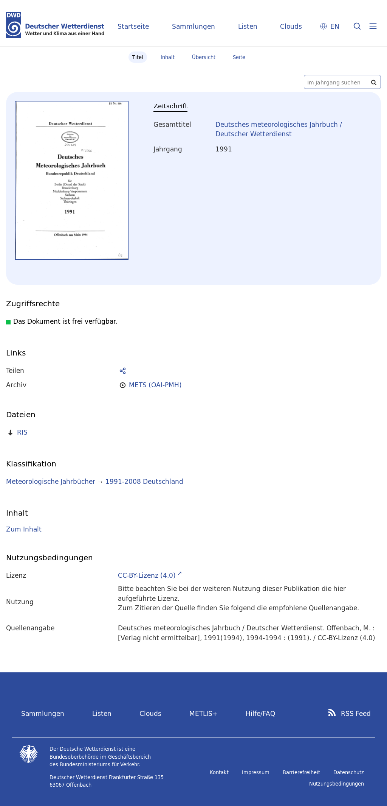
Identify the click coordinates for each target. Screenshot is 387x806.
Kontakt (219, 772)
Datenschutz (348, 772)
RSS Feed (356, 713)
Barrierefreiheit (301, 772)
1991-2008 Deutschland (144, 481)
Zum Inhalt (24, 529)
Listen (247, 26)
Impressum (255, 772)
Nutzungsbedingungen (336, 783)
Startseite (133, 26)
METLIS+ (203, 713)
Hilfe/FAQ (260, 713)
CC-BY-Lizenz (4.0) (147, 575)
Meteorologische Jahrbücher (50, 481)
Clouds (291, 26)
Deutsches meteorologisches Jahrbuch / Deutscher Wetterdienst (278, 129)
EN (334, 26)
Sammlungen (193, 26)
